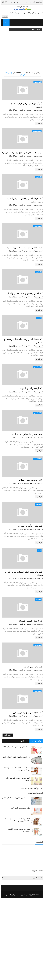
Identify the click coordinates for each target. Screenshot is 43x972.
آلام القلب (37, 189)
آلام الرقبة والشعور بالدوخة (27, 686)
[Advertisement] (21, 49)
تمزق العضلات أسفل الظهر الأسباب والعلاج (15, 832)
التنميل (38, 606)
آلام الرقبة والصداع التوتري (28, 430)
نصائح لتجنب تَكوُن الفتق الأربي (19, 883)
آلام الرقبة (37, 660)
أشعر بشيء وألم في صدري (27, 581)
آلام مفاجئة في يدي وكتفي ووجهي (24, 787)
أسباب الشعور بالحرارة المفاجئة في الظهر (15, 872)
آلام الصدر (37, 555)
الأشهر (21, 816)
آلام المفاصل (36, 82)
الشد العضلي (36, 243)
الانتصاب (37, 350)
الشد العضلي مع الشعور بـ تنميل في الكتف (15, 821)
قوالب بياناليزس (9, 969)
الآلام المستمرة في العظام (28, 531)
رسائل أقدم (7, 810)
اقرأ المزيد (38, 128)
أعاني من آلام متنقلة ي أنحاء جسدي (30, 863)
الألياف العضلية (36, 136)
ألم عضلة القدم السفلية (34, 867)
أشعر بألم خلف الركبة (30, 736)
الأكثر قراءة (35, 816)
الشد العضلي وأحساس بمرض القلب (23, 480)
